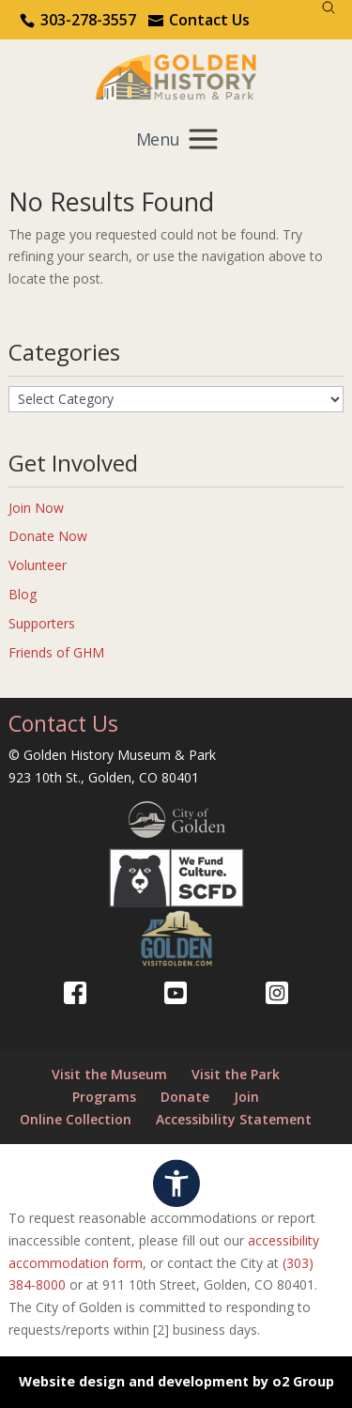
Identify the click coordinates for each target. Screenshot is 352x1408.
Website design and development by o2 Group (176, 1381)
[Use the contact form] (199, 19)
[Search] (329, 7)
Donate (185, 1097)
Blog (22, 594)
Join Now (36, 508)
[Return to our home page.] (176, 76)
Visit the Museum (109, 1074)
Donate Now (47, 536)
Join (246, 1097)
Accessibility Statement (234, 1119)
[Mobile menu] (176, 138)
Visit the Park (235, 1074)
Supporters (41, 623)
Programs (104, 1097)
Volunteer (37, 565)
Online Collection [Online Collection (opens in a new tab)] (75, 1119)
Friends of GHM (56, 652)
